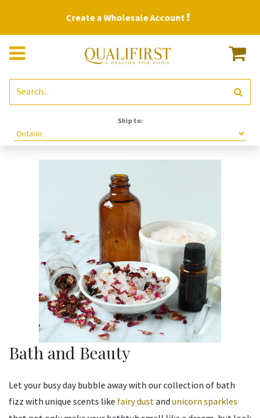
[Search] (238, 92)
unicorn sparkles (204, 401)
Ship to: (130, 120)
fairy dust (135, 401)
